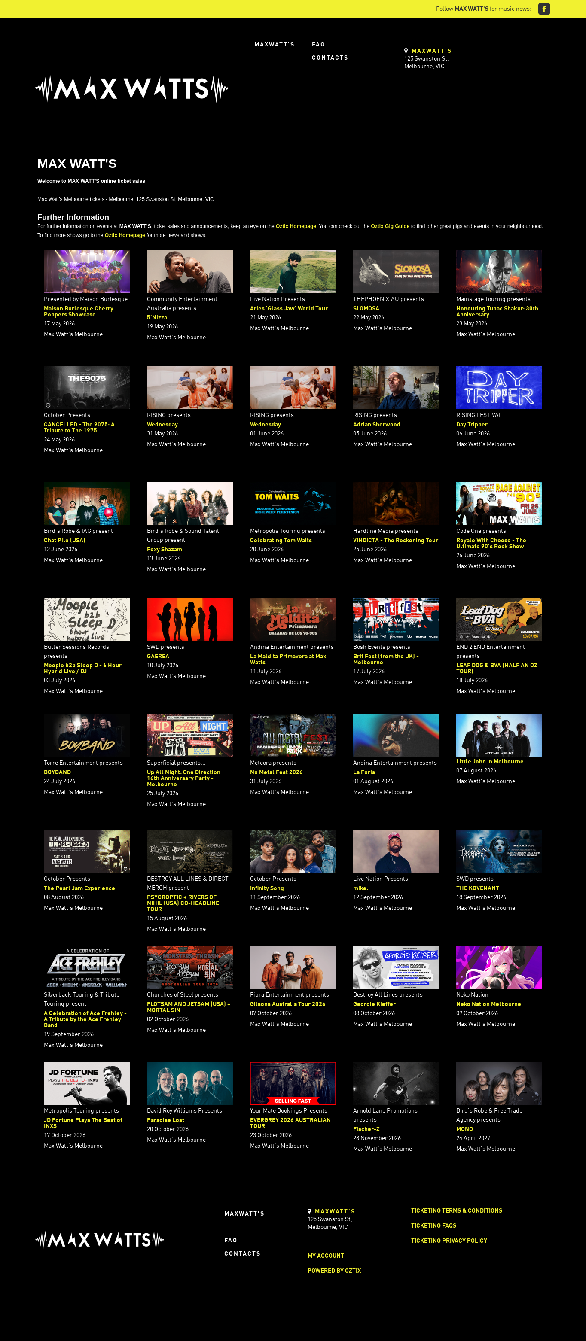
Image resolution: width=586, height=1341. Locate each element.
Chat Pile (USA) (64, 541)
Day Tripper (472, 425)
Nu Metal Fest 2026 (276, 772)
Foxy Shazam (164, 550)
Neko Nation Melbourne (488, 1004)
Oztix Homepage (296, 226)
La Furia (364, 772)
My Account (326, 1256)
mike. (360, 888)
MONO (464, 1129)
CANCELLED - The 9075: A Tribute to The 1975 (79, 428)
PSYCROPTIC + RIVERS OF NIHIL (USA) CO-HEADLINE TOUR (183, 903)
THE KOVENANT (477, 888)
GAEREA (158, 657)
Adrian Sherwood (376, 425)
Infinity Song (267, 888)
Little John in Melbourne (490, 762)
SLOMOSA (366, 309)
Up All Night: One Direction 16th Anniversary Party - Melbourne (183, 778)
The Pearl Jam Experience (79, 888)
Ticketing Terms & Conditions (456, 1211)
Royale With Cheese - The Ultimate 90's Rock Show (491, 544)
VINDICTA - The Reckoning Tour (395, 541)
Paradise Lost (165, 1120)
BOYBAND (57, 772)
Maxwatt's (274, 45)
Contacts (330, 58)
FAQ (318, 45)
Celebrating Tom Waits (281, 541)
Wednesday (162, 425)
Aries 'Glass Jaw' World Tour (289, 309)
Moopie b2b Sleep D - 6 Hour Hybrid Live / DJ (83, 669)
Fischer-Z (366, 1129)
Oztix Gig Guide (390, 226)
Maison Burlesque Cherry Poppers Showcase (78, 312)
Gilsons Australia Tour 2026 (288, 1004)
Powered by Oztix (334, 1271)
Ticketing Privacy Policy (449, 1241)
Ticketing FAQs (433, 1226)
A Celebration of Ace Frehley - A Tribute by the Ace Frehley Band (85, 1019)
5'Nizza (157, 318)
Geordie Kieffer (374, 1004)
